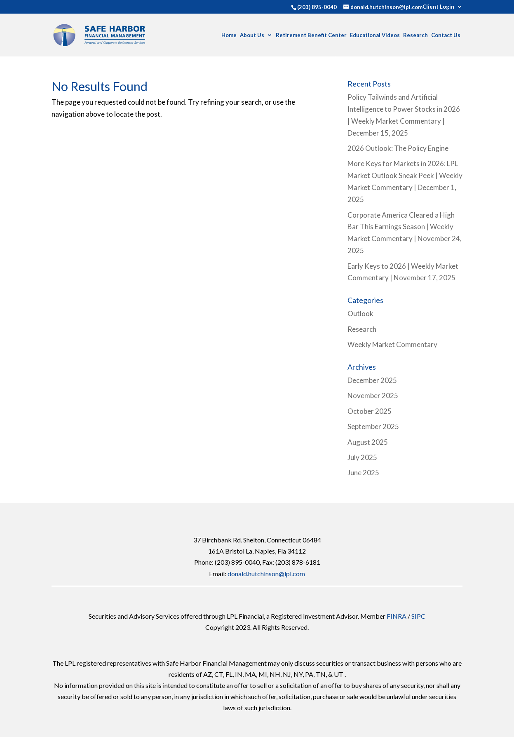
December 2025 (372, 380)
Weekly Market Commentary (392, 344)
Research (415, 35)
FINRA (396, 616)
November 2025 (372, 395)
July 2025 (362, 457)
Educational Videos (375, 35)
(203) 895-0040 (317, 7)
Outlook (360, 313)
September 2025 (373, 426)
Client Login (438, 7)
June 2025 (363, 472)
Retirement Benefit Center (311, 35)
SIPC (418, 616)
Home (229, 35)
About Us (252, 35)
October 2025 (369, 411)
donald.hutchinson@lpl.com (266, 573)
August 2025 (367, 442)
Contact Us (445, 35)
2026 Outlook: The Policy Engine (397, 148)
